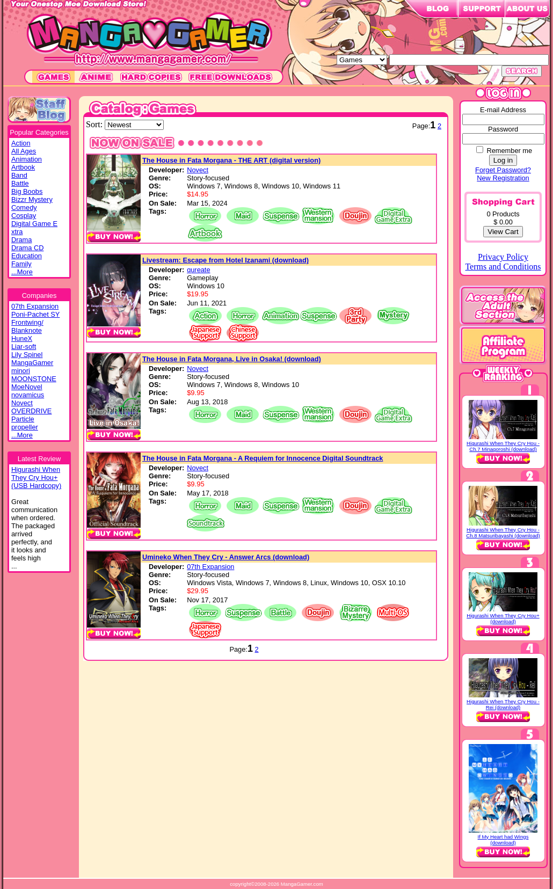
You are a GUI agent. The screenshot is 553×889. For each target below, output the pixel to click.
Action (21, 143)
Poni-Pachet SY (35, 314)
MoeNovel (26, 387)
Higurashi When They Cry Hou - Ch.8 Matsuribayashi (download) (503, 532)
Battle (20, 183)
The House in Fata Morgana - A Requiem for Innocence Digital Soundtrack (262, 458)
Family (21, 264)
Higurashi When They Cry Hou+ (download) (503, 618)
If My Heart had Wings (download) (503, 840)
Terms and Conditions (503, 266)
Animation (26, 159)
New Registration (503, 178)
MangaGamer (32, 363)
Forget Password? (503, 170)
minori (20, 371)
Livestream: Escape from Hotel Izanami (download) (225, 260)
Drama (21, 240)
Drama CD (27, 248)
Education (26, 256)
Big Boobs (26, 191)
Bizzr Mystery (32, 199)
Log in (503, 160)
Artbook (23, 167)
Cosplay (23, 216)
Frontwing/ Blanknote (27, 326)
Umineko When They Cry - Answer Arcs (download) (225, 557)
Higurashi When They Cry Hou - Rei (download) (503, 704)
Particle (22, 419)
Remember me (509, 151)
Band (19, 175)
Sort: (95, 124)
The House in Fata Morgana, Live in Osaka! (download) (231, 359)
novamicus (27, 395)
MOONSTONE (33, 379)
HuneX (21, 338)
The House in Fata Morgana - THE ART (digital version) (231, 160)
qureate (198, 270)
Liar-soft (23, 347)
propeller (24, 427)
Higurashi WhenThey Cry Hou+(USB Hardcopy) (36, 477)
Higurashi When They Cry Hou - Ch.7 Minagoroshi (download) (503, 446)
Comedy (24, 207)
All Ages (23, 151)
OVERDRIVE (31, 411)
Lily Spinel (26, 355)
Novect (22, 403)
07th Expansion (35, 306)
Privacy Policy (503, 256)
